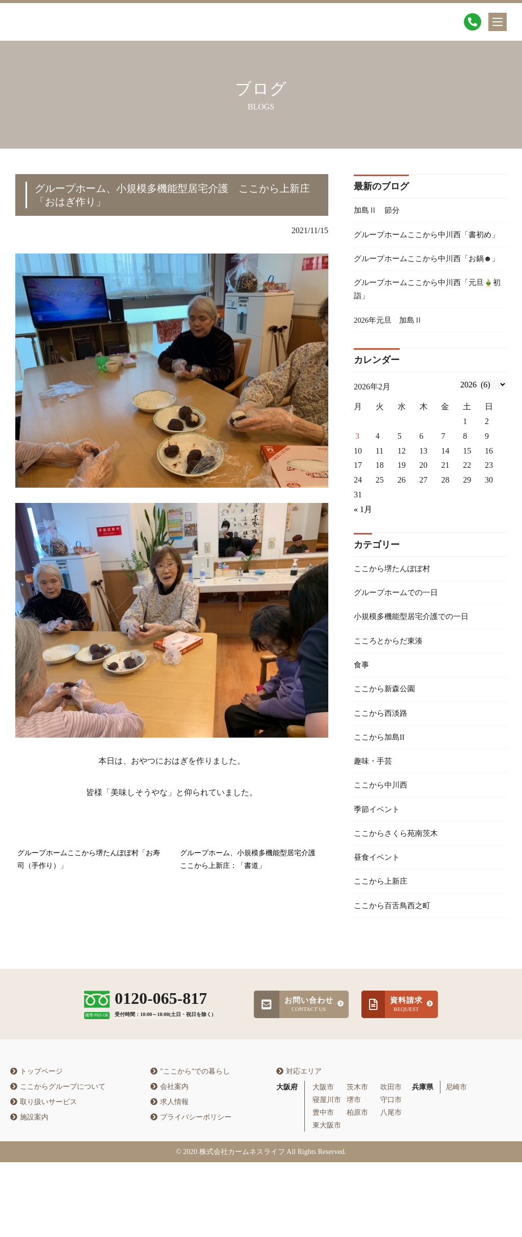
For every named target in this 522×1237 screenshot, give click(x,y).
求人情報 (169, 1176)
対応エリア (299, 1146)
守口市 (391, 1174)
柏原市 (357, 1187)
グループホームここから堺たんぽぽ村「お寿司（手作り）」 (88, 860)
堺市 (354, 1174)
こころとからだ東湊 (390, 682)
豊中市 (323, 1187)
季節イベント (378, 860)
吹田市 (391, 1161)
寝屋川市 (326, 1174)
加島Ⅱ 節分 (378, 211)
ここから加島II (381, 783)
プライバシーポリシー (190, 1192)
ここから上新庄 (382, 936)
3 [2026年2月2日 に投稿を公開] (357, 473)
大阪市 (323, 1161)
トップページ (36, 1146)
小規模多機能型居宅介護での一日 (415, 657)
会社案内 (169, 1161)
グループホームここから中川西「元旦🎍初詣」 (428, 323)
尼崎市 (456, 1161)
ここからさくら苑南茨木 (398, 885)
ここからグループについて (58, 1161)
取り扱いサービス (43, 1176)
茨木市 (357, 1161)
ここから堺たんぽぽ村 (394, 606)
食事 (362, 708)
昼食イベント (378, 910)
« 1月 (363, 547)
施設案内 (29, 1192)
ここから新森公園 (386, 733)
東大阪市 (326, 1200)
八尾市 (391, 1187)
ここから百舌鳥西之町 (394, 961)
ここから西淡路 (382, 758)
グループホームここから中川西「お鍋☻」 (423, 284)
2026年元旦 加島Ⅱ (390, 356)
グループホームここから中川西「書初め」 (423, 244)
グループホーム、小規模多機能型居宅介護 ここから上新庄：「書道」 (251, 860)
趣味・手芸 (374, 809)
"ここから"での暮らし (190, 1146)
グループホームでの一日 (398, 631)
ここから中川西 (382, 834)
